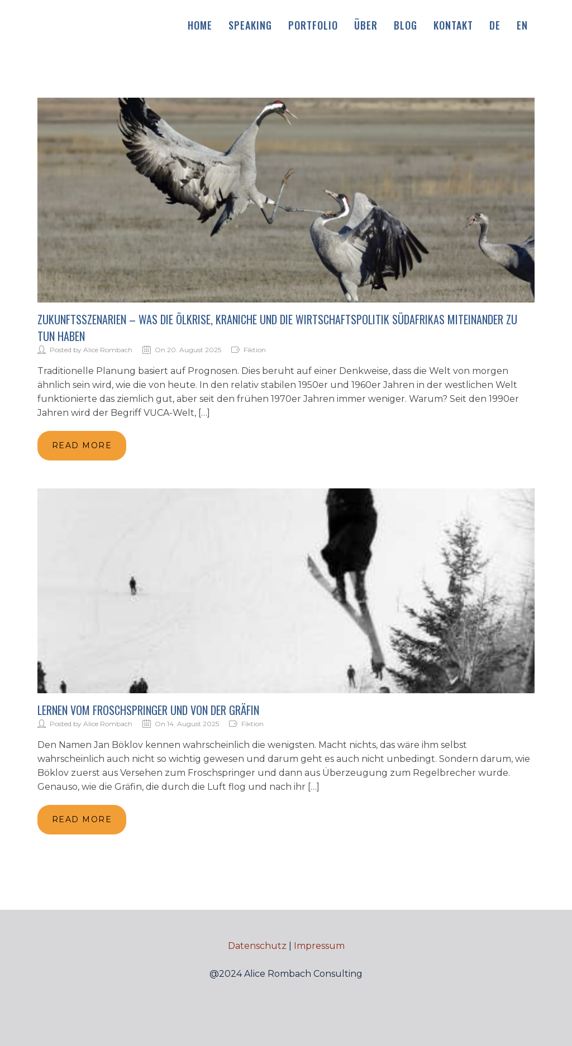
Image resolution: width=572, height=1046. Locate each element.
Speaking (250, 25)
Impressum (319, 946)
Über (366, 25)
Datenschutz (257, 946)
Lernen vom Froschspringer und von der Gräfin (148, 710)
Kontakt (453, 25)
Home (200, 25)
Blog (405, 25)
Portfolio (313, 25)
